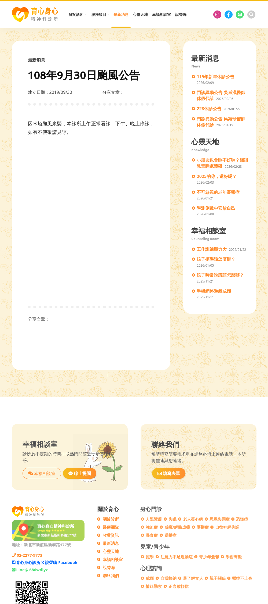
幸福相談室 (161, 14)
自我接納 (168, 578)
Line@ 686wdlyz (30, 569)
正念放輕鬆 (178, 586)
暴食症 (152, 535)
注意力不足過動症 (176, 556)
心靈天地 (140, 14)
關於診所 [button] (76, 14)
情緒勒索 (154, 586)
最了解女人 (193, 578)
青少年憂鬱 (209, 556)
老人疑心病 (193, 519)
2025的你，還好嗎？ (217, 176)
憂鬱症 (203, 527)
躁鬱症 (170, 535)
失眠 (172, 519)
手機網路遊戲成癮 (214, 291)
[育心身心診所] (217, 14)
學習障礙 (234, 556)
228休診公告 (209, 109)
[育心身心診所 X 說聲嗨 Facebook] (229, 14)
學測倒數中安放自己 (216, 208)
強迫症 (152, 527)
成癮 (150, 578)
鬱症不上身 (242, 578)
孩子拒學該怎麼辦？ (216, 259)
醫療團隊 (111, 527)
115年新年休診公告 (215, 77)
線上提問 (79, 473)
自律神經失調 (227, 527)
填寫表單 (168, 473)
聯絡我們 (111, 575)
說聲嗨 (180, 14)
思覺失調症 (220, 519)
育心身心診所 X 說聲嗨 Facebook (45, 562)
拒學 (150, 556)
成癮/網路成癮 (177, 527)
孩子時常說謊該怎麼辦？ (220, 275)
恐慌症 (242, 519)
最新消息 (121, 14)
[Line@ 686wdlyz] (240, 14)
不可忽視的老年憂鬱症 (218, 192)
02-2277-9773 (27, 555)
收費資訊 (111, 535)
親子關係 (218, 578)
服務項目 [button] (98, 14)
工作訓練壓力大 (212, 249)
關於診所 (111, 519)
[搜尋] (251, 14)
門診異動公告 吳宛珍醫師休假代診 (221, 122)
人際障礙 (154, 519)
